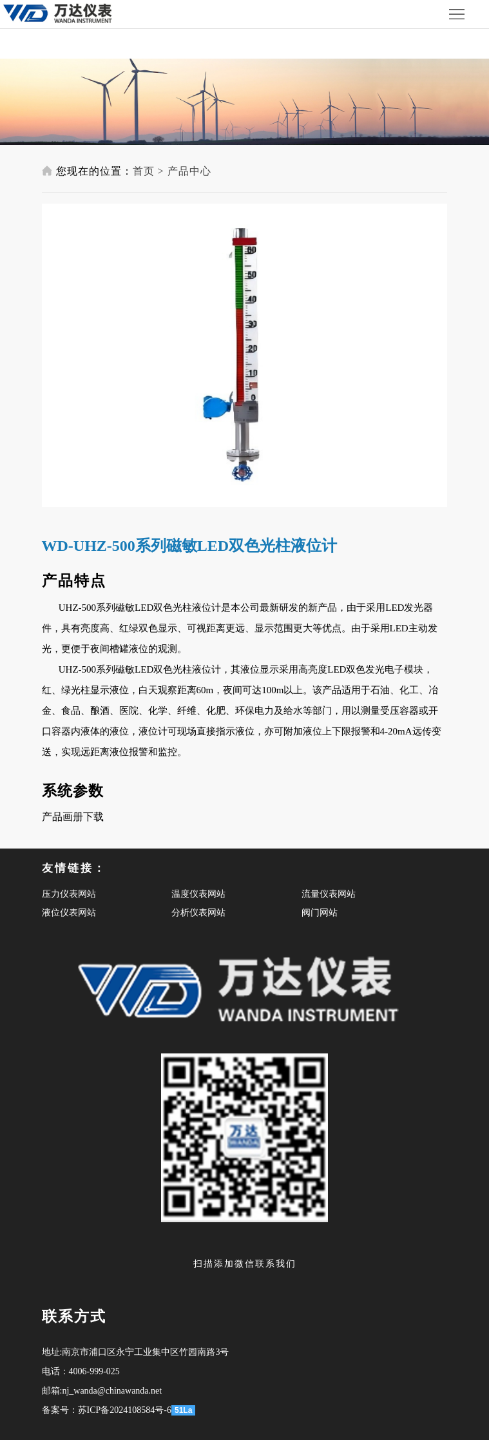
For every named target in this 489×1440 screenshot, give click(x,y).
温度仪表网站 (198, 894)
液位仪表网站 (69, 912)
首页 (144, 171)
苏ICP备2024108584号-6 (124, 1410)
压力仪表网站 (69, 894)
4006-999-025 (94, 1371)
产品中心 (189, 171)
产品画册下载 (73, 816)
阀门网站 (320, 912)
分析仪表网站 (198, 912)
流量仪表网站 (329, 894)
